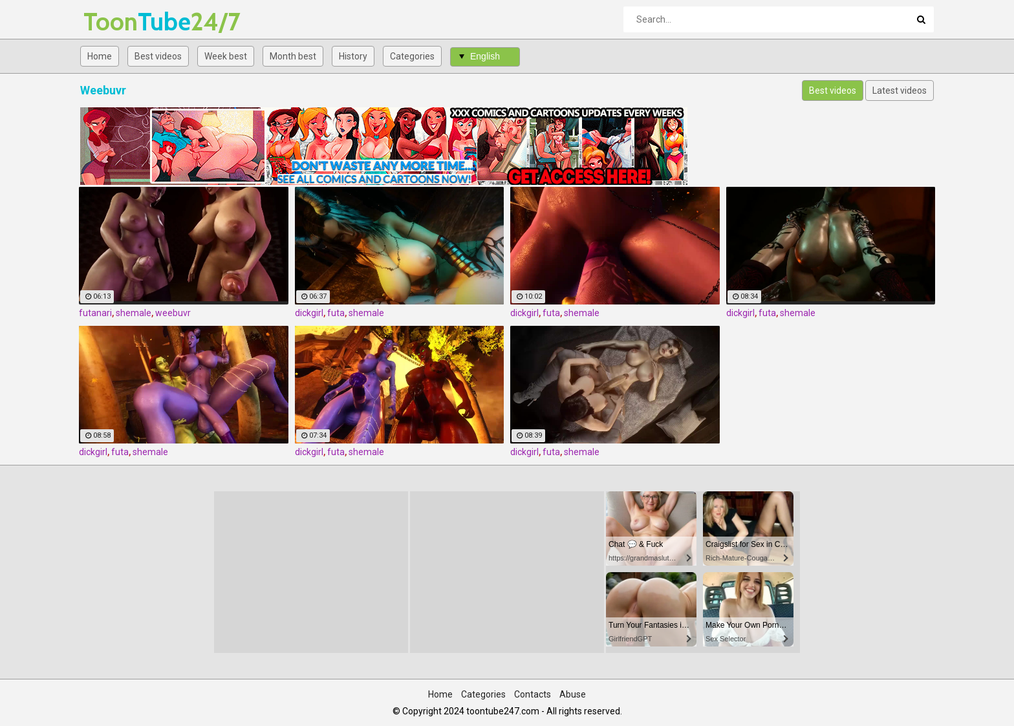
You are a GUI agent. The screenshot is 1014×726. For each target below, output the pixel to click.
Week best (225, 56)
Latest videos (899, 90)
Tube (117, 21)
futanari (95, 313)
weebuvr (173, 313)
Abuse (572, 694)
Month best (293, 56)
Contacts (532, 694)
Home (99, 56)
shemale (133, 313)
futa (336, 313)
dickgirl (309, 313)
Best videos (158, 56)
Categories (412, 56)
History (353, 56)
